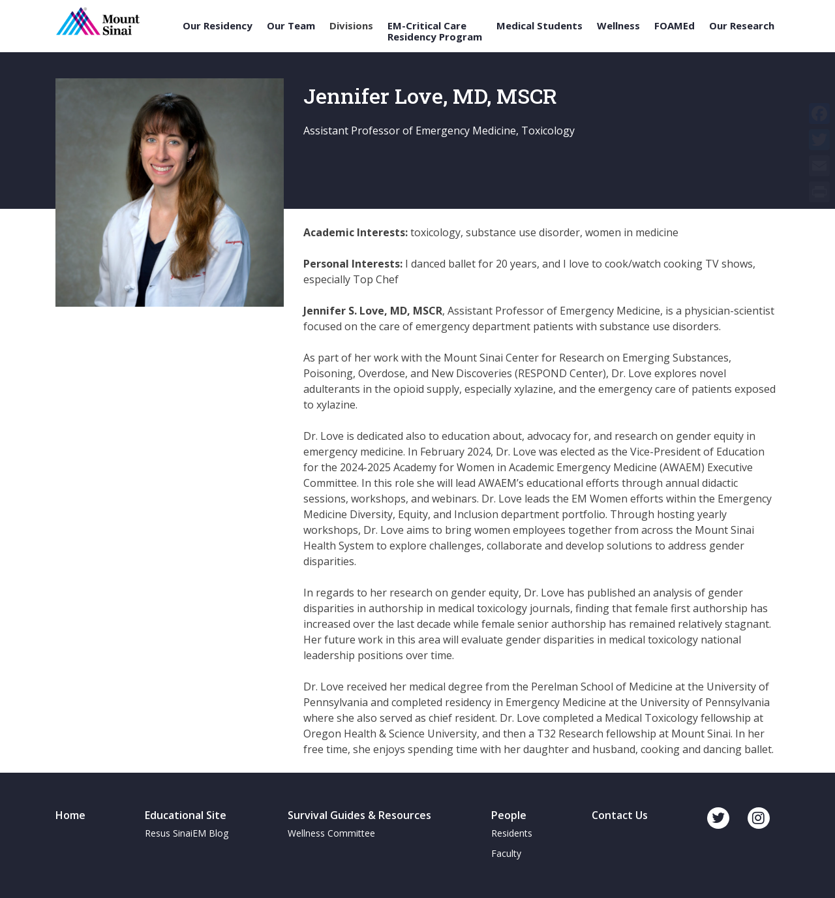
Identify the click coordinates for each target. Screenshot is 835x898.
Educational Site (185, 815)
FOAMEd (674, 25)
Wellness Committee (331, 833)
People (508, 815)
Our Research (741, 25)
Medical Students (539, 25)
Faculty (506, 853)
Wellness (618, 25)
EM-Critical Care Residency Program (434, 31)
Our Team (291, 25)
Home (70, 815)
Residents (511, 833)
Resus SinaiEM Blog (186, 833)
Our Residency (217, 25)
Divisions (351, 25)
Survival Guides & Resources (359, 815)
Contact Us (620, 815)
